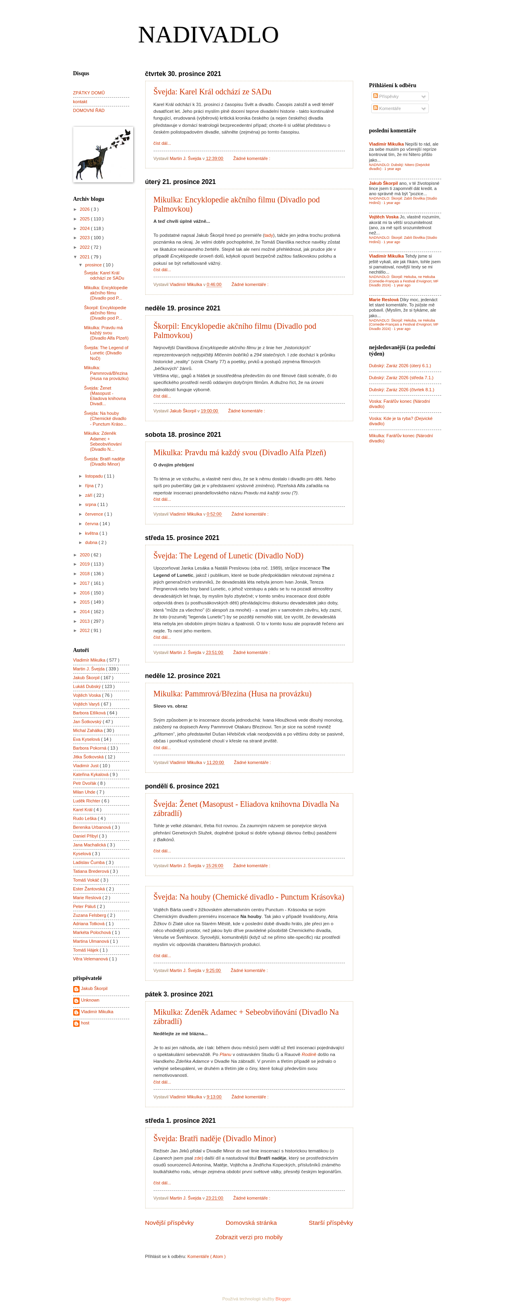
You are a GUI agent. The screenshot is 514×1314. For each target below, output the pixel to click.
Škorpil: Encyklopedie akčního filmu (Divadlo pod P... (105, 313)
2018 (85, 573)
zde (198, 1158)
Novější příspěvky (169, 1222)
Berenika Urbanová (92, 827)
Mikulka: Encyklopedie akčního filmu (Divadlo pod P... (106, 293)
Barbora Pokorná (90, 748)
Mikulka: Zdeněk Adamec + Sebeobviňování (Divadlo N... (103, 441)
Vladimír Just (86, 765)
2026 (85, 209)
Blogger (283, 1298)
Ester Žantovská (89, 888)
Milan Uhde (85, 792)
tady (268, 235)
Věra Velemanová (91, 958)
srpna (91, 504)
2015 (85, 602)
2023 (85, 237)
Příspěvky (386, 96)
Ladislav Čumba (89, 862)
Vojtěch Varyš (87, 704)
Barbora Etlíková (90, 712)
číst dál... (162, 143)
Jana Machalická (90, 844)
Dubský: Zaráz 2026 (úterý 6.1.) (400, 365)
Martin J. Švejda (89, 668)
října (90, 485)
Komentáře (387, 108)
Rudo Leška (85, 818)
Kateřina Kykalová (91, 774)
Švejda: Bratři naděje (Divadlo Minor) (215, 1138)
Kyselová (82, 853)
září (89, 495)
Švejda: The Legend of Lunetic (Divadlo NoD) (229, 555)
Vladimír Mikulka (90, 660)
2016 (85, 592)
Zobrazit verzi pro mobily (248, 1237)
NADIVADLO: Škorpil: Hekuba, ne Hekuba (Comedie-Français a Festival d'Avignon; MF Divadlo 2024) (404, 281)
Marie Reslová (88, 897)
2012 (85, 630)
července (94, 514)
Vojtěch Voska (87, 695)
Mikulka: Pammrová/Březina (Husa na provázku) (233, 693)
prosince (94, 264)
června (92, 523)
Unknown (90, 1000)
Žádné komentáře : (252, 158)
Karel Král (83, 809)
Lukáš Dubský (87, 686)
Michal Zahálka (88, 730)
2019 (85, 564)
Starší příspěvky (331, 1222)
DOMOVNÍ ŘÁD (89, 110)
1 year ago (392, 169)
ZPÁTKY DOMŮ (89, 92)
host (85, 1022)
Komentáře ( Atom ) (207, 1256)
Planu (226, 1054)
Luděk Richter (87, 800)
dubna (92, 542)
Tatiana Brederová (91, 871)
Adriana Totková (89, 923)
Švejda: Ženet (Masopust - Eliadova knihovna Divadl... (105, 396)
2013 (85, 621)
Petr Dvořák (85, 783)
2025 (85, 218)
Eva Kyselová (87, 739)
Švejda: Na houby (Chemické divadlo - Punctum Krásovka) (249, 896)
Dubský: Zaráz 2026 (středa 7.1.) (401, 377)
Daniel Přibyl (86, 836)
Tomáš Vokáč (87, 880)
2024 (85, 228)
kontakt (80, 101)
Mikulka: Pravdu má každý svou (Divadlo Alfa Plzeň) (240, 452)
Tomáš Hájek (86, 950)
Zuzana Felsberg (90, 915)
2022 (85, 247)
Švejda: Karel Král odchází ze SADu (213, 91)
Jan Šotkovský (88, 721)
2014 (85, 611)
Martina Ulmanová (91, 941)
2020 (85, 554)
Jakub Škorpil (87, 677)
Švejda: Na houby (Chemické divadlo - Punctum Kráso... (105, 418)
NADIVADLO (208, 34)
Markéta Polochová (92, 932)
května (92, 533)
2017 (85, 583)
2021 (85, 256)
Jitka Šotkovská (89, 756)
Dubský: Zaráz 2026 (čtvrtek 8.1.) (401, 389)
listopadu (94, 476)
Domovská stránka (251, 1222)
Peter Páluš (85, 906)
